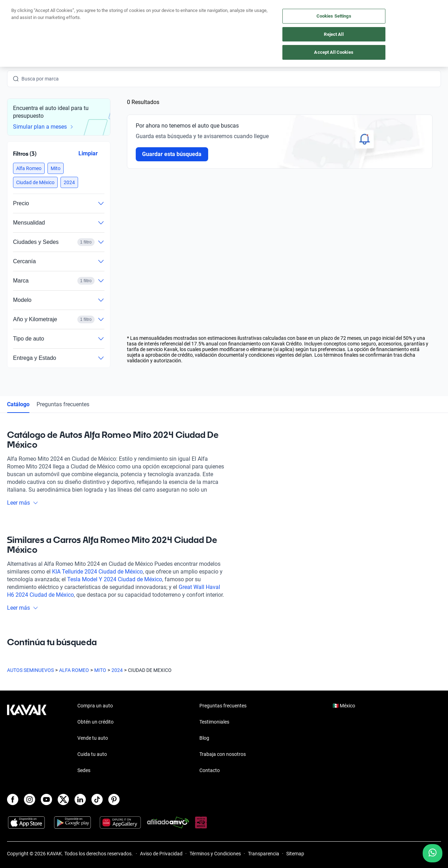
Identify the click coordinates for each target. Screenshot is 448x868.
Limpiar (88, 153)
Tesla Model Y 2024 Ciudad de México (114, 579)
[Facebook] (12, 799)
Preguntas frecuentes (63, 404)
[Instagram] (29, 799)
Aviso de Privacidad (161, 853)
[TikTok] (97, 799)
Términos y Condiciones (215, 853)
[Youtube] (46, 799)
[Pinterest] (114, 799)
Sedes (83, 770)
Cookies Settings (333, 16)
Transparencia (263, 853)
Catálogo (18, 404)
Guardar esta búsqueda (172, 154)
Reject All (333, 34)
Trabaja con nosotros (222, 754)
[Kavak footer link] (26, 738)
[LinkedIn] (80, 799)
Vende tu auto (92, 738)
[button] (29, 168)
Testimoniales (214, 722)
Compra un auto (95, 705)
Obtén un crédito (95, 722)
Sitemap (295, 853)
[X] (63, 799)
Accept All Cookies (333, 52)
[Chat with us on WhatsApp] (432, 853)
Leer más (22, 502)
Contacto (209, 770)
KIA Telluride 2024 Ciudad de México (97, 571)
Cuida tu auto (92, 754)
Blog (204, 738)
